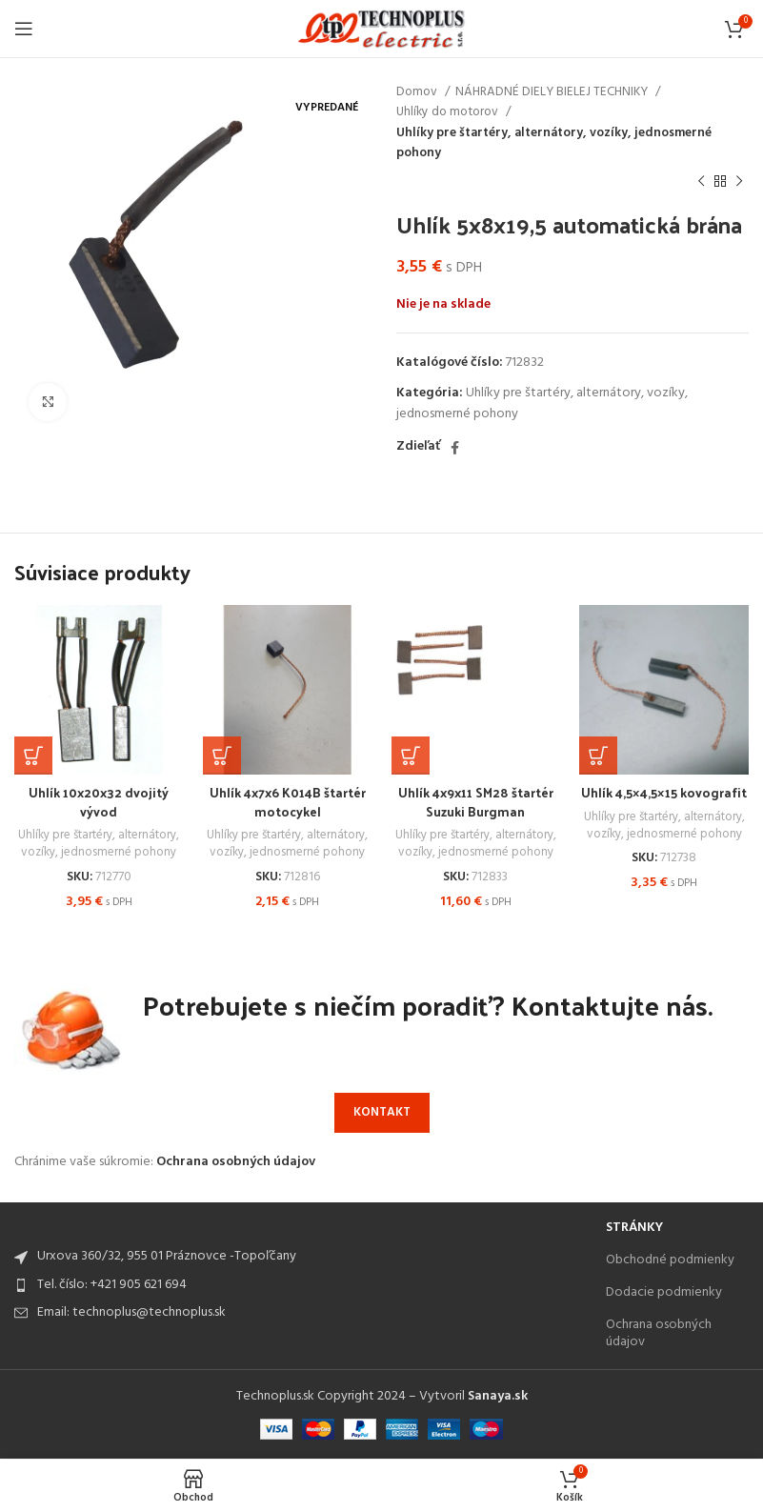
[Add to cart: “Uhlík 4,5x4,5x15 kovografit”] (598, 755)
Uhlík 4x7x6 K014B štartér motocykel (288, 801)
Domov (418, 92)
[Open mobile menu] (24, 29)
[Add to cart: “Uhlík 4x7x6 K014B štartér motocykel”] (222, 755)
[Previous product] (701, 182)
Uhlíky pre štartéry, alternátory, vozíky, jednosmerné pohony (554, 143)
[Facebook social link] (455, 447)
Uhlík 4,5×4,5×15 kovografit (664, 792)
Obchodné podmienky (670, 1260)
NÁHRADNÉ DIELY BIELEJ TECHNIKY (553, 92)
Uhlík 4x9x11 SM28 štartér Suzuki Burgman (475, 801)
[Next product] (739, 182)
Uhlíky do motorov (448, 112)
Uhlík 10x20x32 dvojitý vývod (99, 801)
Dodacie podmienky (664, 1292)
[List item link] (300, 1285)
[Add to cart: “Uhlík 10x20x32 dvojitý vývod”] (33, 755)
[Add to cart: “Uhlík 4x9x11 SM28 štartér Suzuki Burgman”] (411, 755)
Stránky (634, 1228)
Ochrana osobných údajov (235, 1163)
